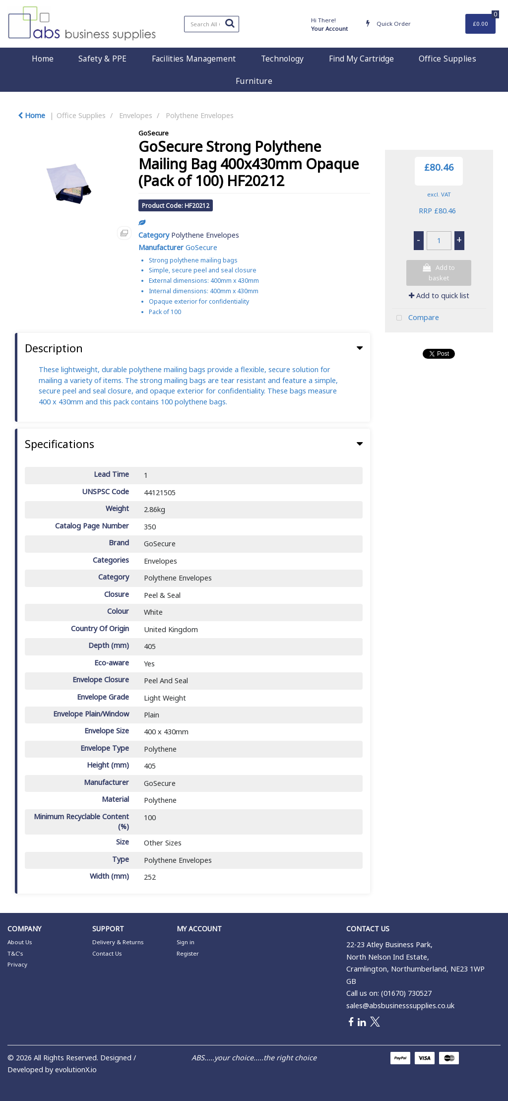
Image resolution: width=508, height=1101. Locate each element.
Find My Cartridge (361, 58)
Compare (415, 318)
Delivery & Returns (117, 942)
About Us (19, 942)
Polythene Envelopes (200, 115)
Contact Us (107, 953)
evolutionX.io (76, 1069)
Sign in (185, 942)
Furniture (254, 80)
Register (188, 953)
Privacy (17, 964)
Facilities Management (194, 58)
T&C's (15, 953)
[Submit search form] (229, 22)
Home (43, 58)
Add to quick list (439, 295)
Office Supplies (447, 58)
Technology (282, 58)
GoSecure (153, 133)
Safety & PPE (102, 58)
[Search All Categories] (211, 24)
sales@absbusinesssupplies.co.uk (400, 1005)
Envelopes (135, 115)
